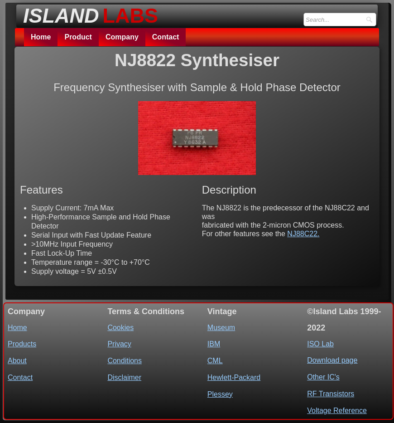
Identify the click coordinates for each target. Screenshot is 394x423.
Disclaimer (124, 377)
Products (22, 344)
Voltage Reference (337, 410)
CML (215, 361)
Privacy (119, 344)
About (17, 361)
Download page (332, 360)
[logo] (88, 13)
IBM (213, 344)
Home (41, 37)
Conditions (124, 361)
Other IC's (323, 377)
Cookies (120, 327)
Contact (165, 37)
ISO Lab (320, 344)
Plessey (220, 394)
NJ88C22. (303, 234)
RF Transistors (330, 394)
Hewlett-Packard (233, 377)
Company (122, 37)
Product (77, 37)
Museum (221, 327)
